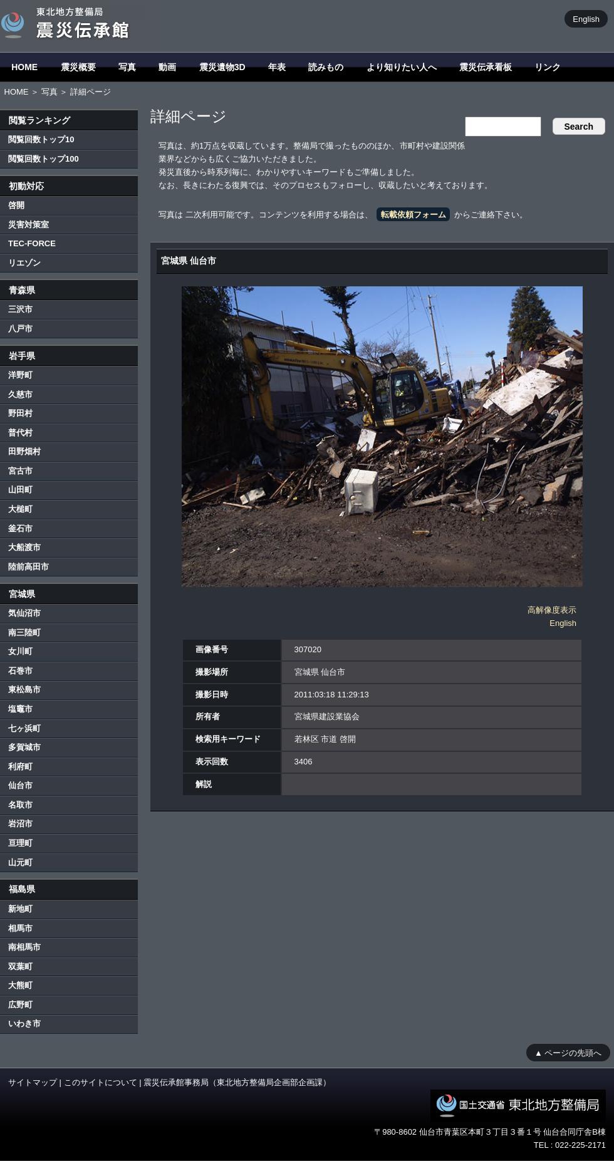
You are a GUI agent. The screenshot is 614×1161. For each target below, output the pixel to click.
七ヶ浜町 (24, 728)
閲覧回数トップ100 (43, 159)
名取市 (20, 805)
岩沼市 (20, 823)
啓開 (16, 205)
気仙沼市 (24, 613)
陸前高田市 (28, 566)
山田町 (20, 489)
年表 (277, 67)
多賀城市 (24, 747)
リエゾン (24, 263)
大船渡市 (24, 547)
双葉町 (20, 966)
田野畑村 (24, 451)
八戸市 (20, 328)
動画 (167, 67)
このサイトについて (100, 1082)
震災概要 (78, 67)
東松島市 (24, 689)
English (586, 18)
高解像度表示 (552, 610)
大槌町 (20, 509)
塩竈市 (20, 709)
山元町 (20, 862)
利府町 (20, 766)
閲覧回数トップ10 (41, 139)
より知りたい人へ (402, 67)
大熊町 (20, 985)
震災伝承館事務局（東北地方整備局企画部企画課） (237, 1082)
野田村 (20, 413)
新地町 (20, 909)
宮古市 (20, 471)
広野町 (20, 1004)
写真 (127, 67)
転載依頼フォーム (413, 214)
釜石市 (20, 528)
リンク (547, 67)
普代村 (20, 432)
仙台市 (20, 785)
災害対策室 (28, 224)
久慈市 (20, 394)
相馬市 (20, 928)
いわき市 (24, 1023)
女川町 (20, 651)
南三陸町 (24, 632)
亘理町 (20, 843)
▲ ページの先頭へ (567, 1052)
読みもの (325, 67)
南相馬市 (24, 947)
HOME (24, 67)
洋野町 (20, 375)
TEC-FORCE (32, 243)
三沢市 (20, 309)
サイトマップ (32, 1082)
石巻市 (20, 670)
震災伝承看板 (485, 67)
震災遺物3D (222, 67)
